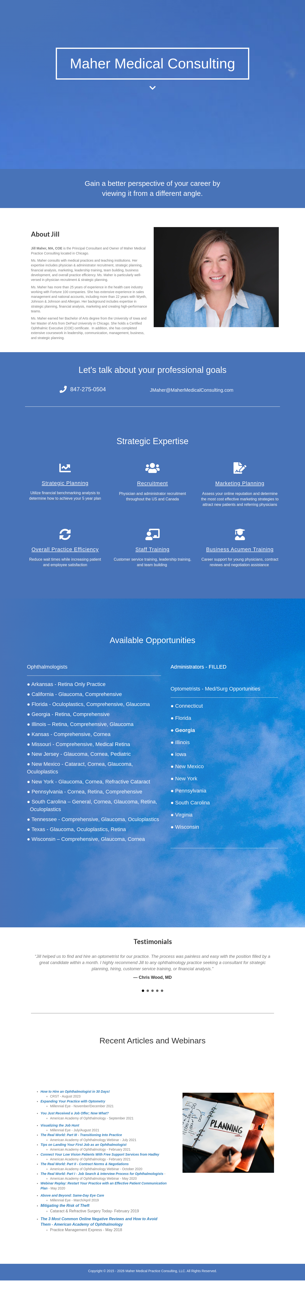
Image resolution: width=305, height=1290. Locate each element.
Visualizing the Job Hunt (60, 1125)
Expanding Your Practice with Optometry (73, 1101)
